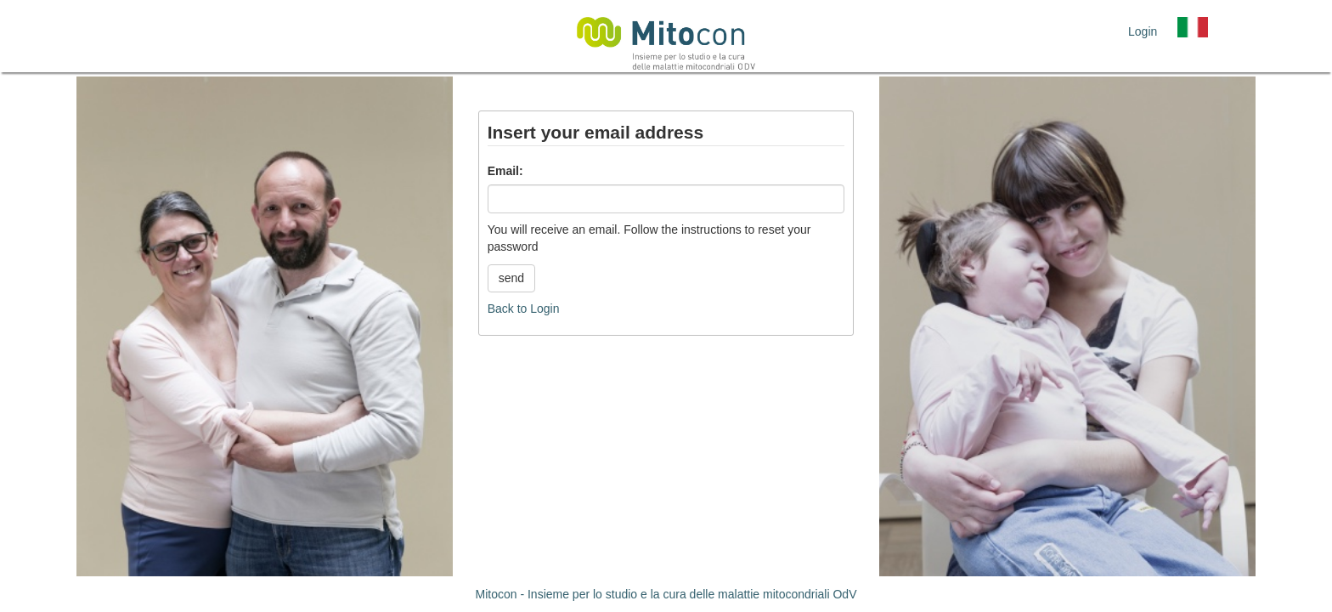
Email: (505, 171)
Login (1142, 31)
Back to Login (524, 308)
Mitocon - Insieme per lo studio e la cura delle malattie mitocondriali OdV (666, 594)
